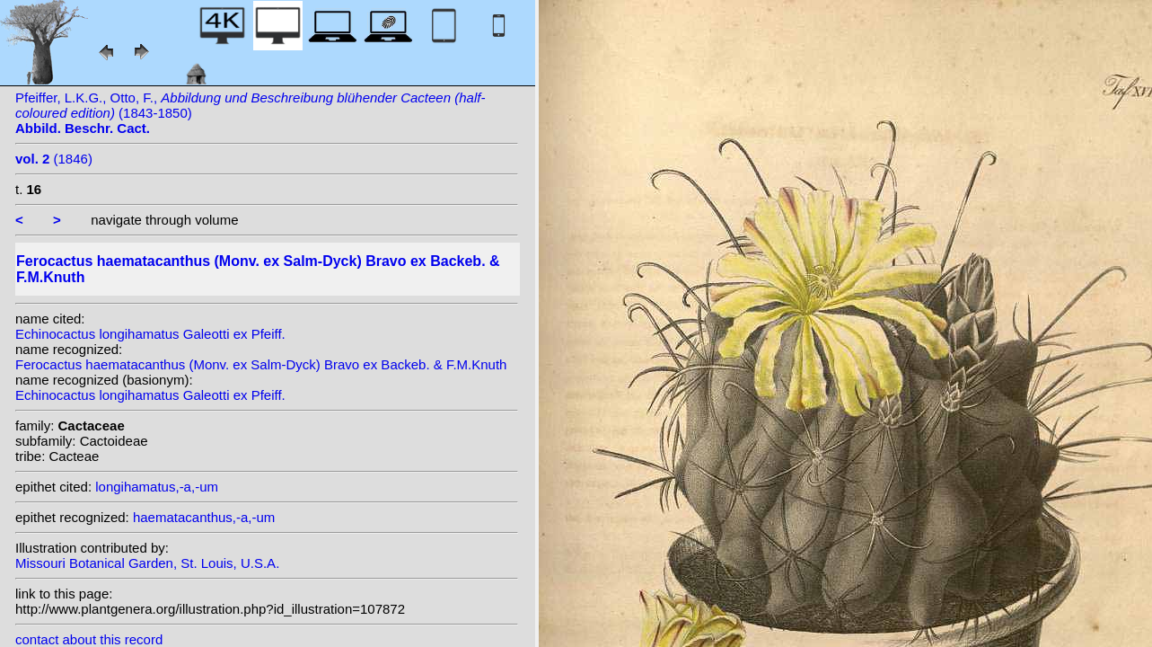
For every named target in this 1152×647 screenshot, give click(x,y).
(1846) (53, 158)
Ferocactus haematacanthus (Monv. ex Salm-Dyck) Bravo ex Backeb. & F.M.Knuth (260, 364)
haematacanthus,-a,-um (204, 517)
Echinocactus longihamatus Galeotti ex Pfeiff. (150, 333)
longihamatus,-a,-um (156, 486)
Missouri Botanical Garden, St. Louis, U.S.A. (147, 563)
